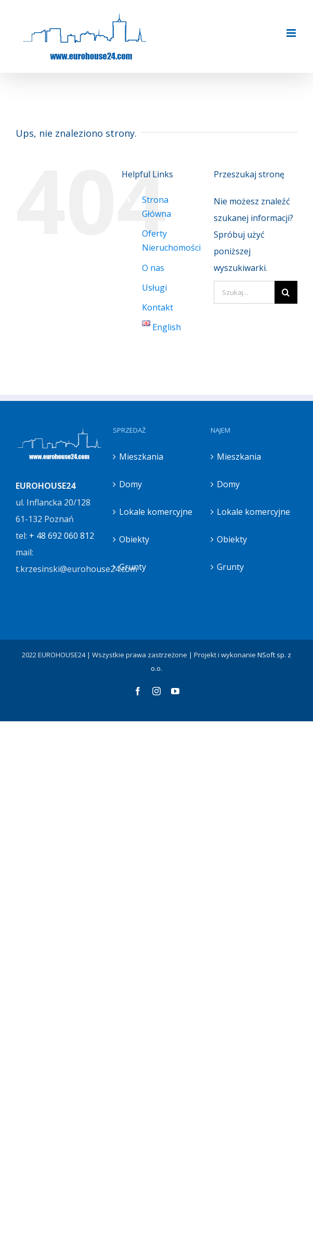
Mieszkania (141, 456)
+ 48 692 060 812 (61, 535)
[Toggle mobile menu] (291, 33)
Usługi (154, 287)
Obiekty (134, 539)
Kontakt (157, 307)
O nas (153, 268)
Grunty (132, 567)
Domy (130, 484)
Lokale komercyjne (155, 511)
